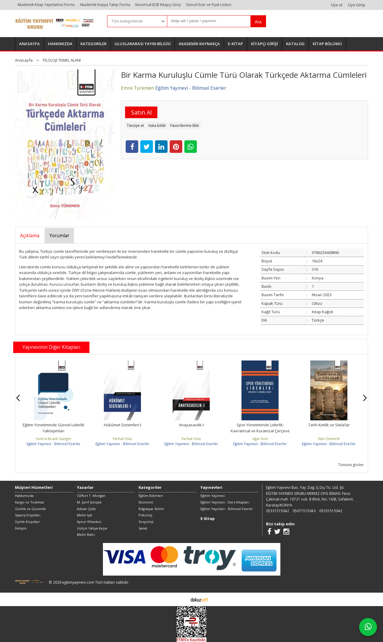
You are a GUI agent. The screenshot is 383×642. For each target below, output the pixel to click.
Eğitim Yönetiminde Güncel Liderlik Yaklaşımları (53, 427)
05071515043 (304, 510)
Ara (258, 21)
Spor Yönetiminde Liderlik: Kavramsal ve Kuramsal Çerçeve (260, 427)
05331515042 (277, 510)
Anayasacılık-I (191, 425)
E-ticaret (182, 599)
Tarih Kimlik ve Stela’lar (329, 425)
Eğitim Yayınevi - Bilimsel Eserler (53, 443)
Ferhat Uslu (122, 438)
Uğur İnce (260, 438)
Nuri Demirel (329, 438)
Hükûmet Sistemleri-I (122, 425)
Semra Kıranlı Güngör (54, 438)
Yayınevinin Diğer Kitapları (51, 347)
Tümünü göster (351, 464)
